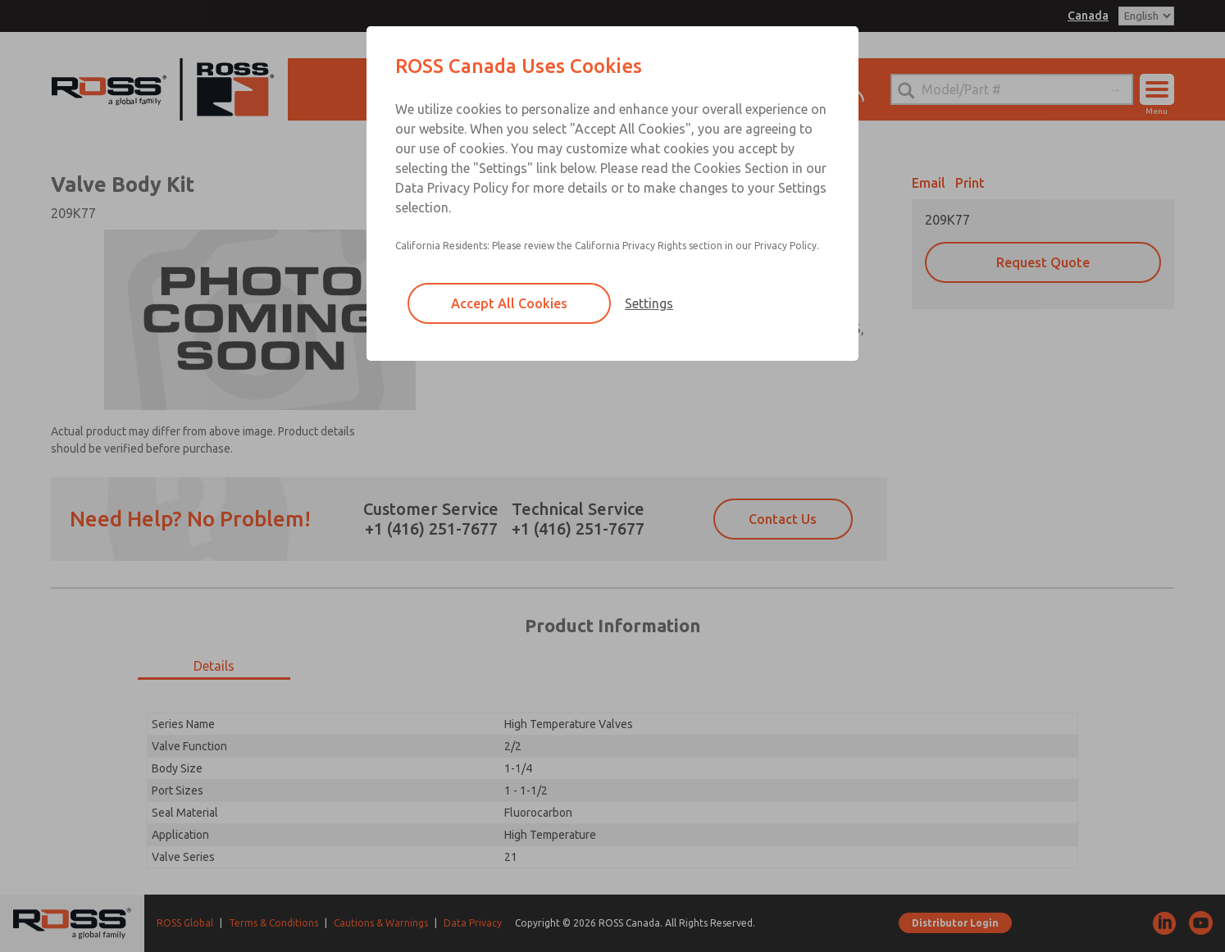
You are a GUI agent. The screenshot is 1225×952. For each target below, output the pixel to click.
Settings (649, 303)
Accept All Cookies (509, 303)
